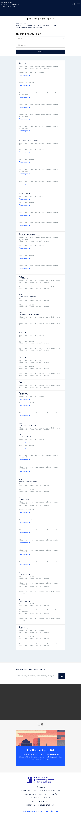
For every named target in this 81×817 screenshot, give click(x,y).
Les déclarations (40, 787)
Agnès (28, 481)
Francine (27, 296)
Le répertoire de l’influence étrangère (40, 794)
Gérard (24, 499)
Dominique (26, 194)
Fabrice (25, 394)
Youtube (57, 811)
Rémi (24, 64)
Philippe (29, 235)
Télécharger (23, 75)
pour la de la (10, 4)
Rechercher (73, 4)
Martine (27, 425)
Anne (23, 278)
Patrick (24, 383)
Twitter (47, 811)
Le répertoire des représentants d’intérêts (40, 791)
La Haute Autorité (40, 750)
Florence (25, 436)
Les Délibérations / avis (40, 798)
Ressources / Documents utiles (40, 805)
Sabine (29, 314)
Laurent (24, 574)
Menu (78, 4)
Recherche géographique (28, 34)
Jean (22, 332)
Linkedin (52, 811)
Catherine (29, 140)
